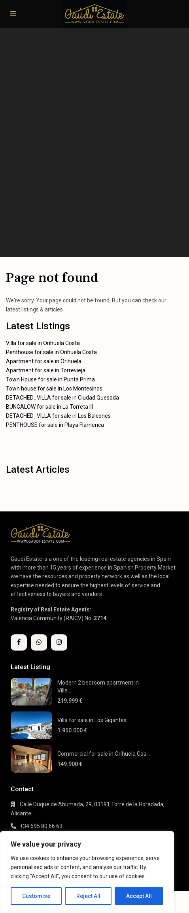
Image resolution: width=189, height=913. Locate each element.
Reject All (88, 896)
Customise (36, 896)
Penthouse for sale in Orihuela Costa (51, 352)
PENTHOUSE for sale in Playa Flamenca (55, 425)
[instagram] (59, 642)
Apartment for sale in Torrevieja (45, 370)
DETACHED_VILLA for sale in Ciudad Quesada (62, 397)
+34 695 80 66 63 (41, 826)
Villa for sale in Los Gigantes (92, 720)
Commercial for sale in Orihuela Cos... (103, 754)
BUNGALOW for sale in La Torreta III (49, 407)
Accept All (139, 896)
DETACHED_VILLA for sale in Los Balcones (58, 416)
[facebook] (19, 642)
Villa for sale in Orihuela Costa (43, 343)
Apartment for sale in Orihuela (43, 361)
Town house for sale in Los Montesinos (54, 388)
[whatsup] (39, 642)
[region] (87, 872)
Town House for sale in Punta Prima (50, 379)
